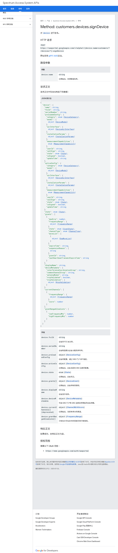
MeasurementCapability (64, 144)
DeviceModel (61, 122)
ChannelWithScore (75, 407)
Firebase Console (83, 530)
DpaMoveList (65, 238)
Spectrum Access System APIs (21, 2)
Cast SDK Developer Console (87, 537)
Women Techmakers (43, 530)
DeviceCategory (71, 117)
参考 (79, 21)
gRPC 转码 (53, 56)
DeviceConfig (73, 355)
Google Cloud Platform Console (89, 522)
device (46, 33)
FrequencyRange (65, 224)
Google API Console (84, 518)
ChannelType (74, 231)
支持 (28, 9)
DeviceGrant (72, 381)
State (63, 153)
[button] (14, 18)
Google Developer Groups (45, 518)
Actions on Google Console (87, 534)
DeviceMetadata (74, 398)
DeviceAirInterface (65, 129)
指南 (12, 9)
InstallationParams (65, 136)
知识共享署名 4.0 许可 (73, 462)
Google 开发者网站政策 (68, 464)
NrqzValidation (63, 282)
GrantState (68, 229)
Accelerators (40, 526)
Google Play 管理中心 (85, 526)
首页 (4, 9)
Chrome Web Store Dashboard (88, 541)
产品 (48, 21)
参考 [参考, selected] (20, 9)
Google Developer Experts (45, 522)
